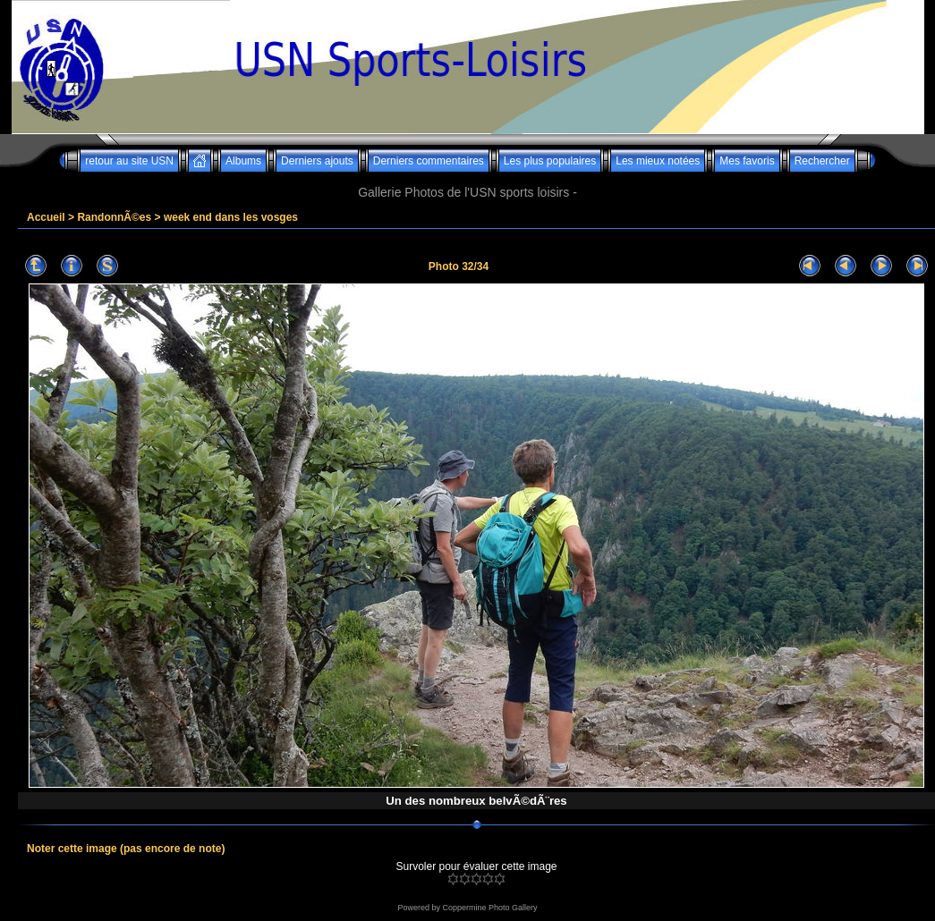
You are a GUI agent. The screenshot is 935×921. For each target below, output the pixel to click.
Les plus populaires (550, 161)
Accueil (46, 217)
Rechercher (822, 161)
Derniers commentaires (428, 161)
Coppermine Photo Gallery (489, 907)
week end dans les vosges (231, 217)
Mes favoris (746, 161)
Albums (243, 161)
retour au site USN (129, 161)
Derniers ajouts (317, 161)
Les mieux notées (658, 161)
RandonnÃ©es (114, 217)
